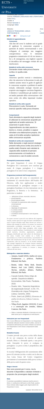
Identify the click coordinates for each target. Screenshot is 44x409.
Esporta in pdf (25, 36)
